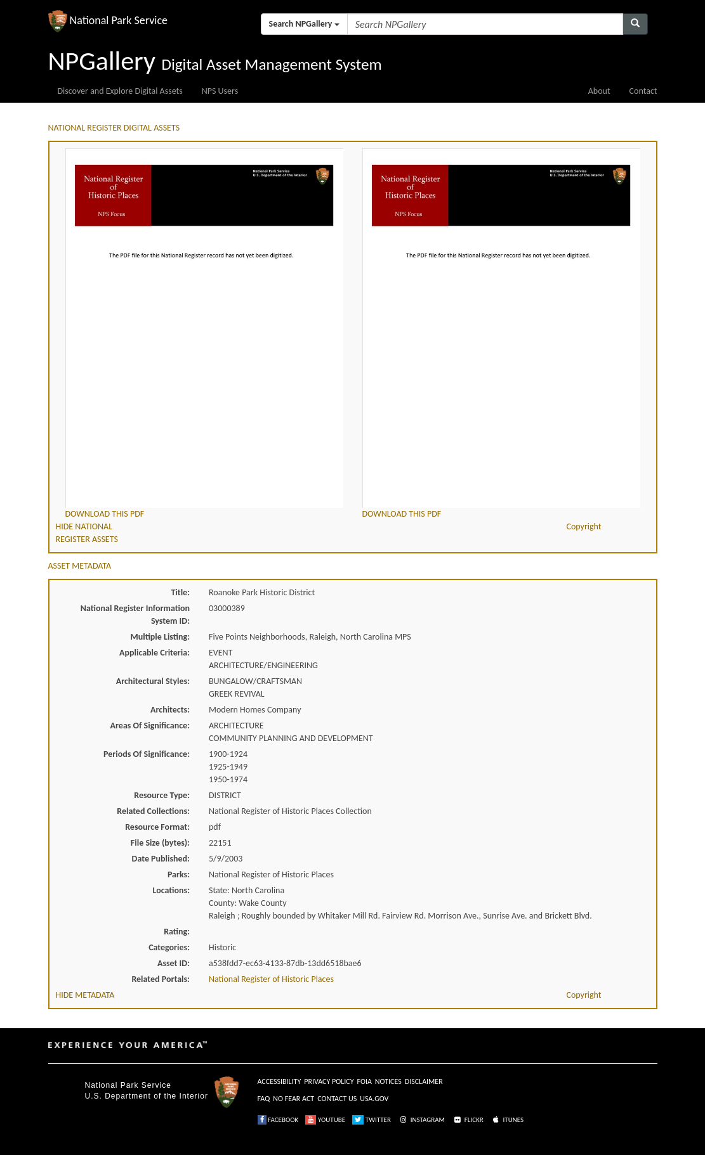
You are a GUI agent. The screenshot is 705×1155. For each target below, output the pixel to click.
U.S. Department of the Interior (146, 1096)
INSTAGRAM (421, 1120)
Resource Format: (157, 827)
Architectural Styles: (153, 681)
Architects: (170, 709)
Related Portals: (160, 979)
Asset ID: (173, 963)
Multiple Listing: (160, 636)
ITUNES (507, 1120)
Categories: (169, 947)
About (599, 91)
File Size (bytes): (160, 842)
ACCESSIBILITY (279, 1081)
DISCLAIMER (424, 1081)
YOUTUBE (325, 1120)
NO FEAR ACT (293, 1098)
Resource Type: (162, 795)
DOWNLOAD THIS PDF (105, 513)
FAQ (264, 1098)
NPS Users (220, 91)
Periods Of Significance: (146, 754)
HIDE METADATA (85, 995)
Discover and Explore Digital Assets (120, 91)
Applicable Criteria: (154, 652)
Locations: (171, 890)
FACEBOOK (278, 1120)
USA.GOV (374, 1098)
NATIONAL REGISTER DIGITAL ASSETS (114, 127)
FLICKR (468, 1120)
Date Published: (161, 858)
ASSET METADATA (80, 565)
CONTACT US (337, 1098)
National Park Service (128, 1085)
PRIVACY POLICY (328, 1081)
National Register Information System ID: (135, 614)
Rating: (177, 931)
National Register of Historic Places (271, 979)
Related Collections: (153, 811)
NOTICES (388, 1081)
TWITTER (371, 1120)
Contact (643, 91)
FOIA (364, 1081)
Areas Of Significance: (150, 725)
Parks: (179, 874)
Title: (180, 592)
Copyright (583, 526)
